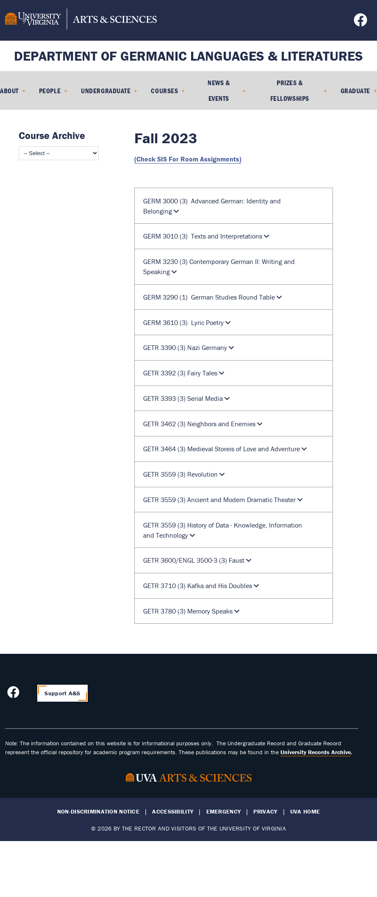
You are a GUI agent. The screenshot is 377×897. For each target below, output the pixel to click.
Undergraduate (105, 90)
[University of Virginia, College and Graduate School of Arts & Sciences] (81, 20)
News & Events (219, 90)
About (9, 90)
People (50, 90)
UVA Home (305, 811)
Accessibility (172, 811)
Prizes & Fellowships (289, 90)
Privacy (265, 811)
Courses (164, 90)
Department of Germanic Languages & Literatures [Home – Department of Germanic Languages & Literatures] (188, 55)
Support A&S (62, 693)
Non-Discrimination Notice (98, 811)
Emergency (223, 811)
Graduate (355, 90)
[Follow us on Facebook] (361, 22)
